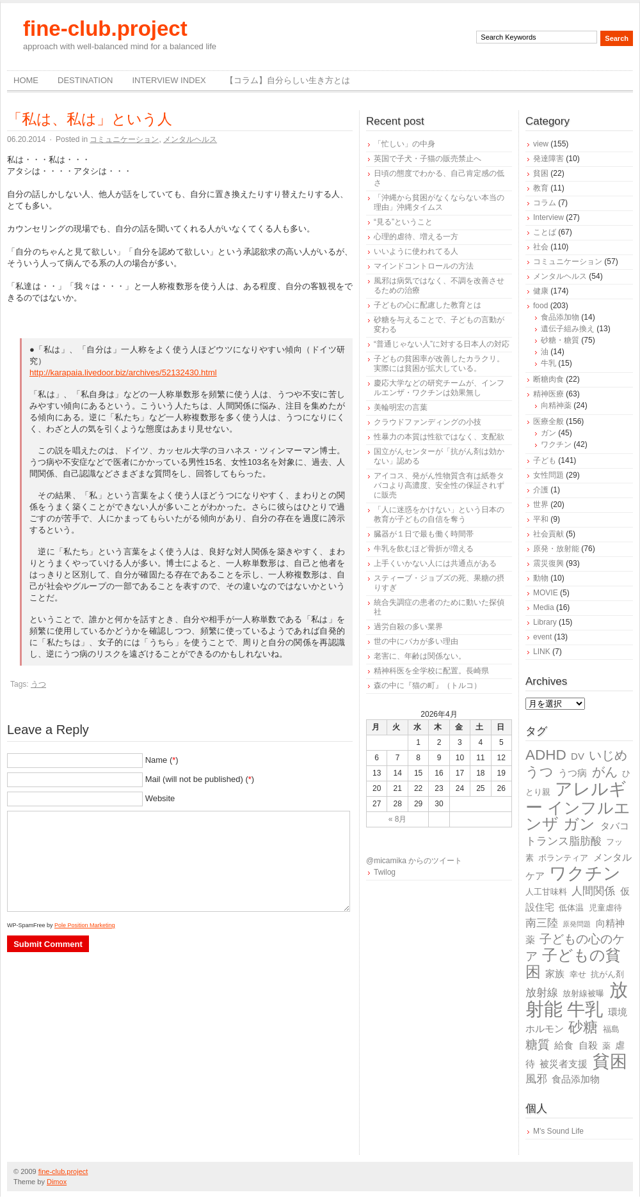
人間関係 (593, 891)
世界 (540, 504)
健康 (540, 290)
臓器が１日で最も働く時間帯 (424, 533)
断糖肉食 (548, 379)
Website (160, 798)
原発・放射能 (556, 548)
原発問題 (577, 924)
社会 (540, 246)
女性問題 (548, 475)
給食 (563, 1045)
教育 (540, 188)
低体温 (571, 907)
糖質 (537, 1044)
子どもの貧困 (573, 963)
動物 (540, 578)
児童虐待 (605, 907)
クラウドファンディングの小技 (427, 422)
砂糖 (583, 1027)
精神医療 (548, 393)
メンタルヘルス (190, 139)
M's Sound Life (558, 1131)
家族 (554, 973)
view (540, 143)
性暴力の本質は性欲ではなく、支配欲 (439, 436)
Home (25, 80)
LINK (541, 651)
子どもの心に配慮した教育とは (427, 305)
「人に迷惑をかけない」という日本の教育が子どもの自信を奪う (439, 514)
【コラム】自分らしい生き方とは (287, 80)
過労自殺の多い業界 (408, 626)
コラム (544, 202)
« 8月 (397, 819)
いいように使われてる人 (416, 251)
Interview (548, 217)
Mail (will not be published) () (200, 779)
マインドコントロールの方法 (424, 266)
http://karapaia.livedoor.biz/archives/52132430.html (123, 372)
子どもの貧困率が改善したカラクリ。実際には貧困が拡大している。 (439, 363)
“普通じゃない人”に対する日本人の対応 (441, 344)
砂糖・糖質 (560, 340)
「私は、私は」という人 (89, 119)
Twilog (385, 872)
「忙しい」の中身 (404, 143)
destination (85, 80)
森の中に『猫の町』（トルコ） (427, 685)
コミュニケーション (124, 139)
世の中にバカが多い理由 (416, 641)
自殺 (588, 1045)
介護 (540, 489)
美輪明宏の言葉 (401, 407)
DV (577, 756)
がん (605, 772)
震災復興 (548, 563)
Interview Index (168, 80)
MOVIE (545, 592)
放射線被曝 (583, 993)
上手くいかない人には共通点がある (435, 563)
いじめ (608, 755)
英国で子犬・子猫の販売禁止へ (427, 158)
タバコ (614, 825)
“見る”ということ (403, 221)
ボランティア (563, 858)
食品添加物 (560, 317)
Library (545, 622)
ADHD (545, 755)
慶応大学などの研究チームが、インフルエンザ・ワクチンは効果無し (439, 388)
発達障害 (548, 158)
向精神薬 (556, 405)
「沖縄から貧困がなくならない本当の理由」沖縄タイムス (439, 202)
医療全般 (548, 421)
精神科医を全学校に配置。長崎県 (431, 670)
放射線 (541, 993)
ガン (548, 432)
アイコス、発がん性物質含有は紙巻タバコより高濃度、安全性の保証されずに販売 (439, 485)
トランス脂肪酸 (563, 841)
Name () (162, 760)
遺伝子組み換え (568, 328)
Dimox (57, 1181)
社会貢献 (548, 533)
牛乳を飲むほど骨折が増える (424, 548)
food (540, 305)
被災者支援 (564, 1063)
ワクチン (556, 444)
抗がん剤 (607, 974)
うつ (38, 684)
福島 (611, 1029)
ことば (544, 232)
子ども (544, 460)
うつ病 (572, 772)
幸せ (578, 974)
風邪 (536, 1079)
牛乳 (548, 363)
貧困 (540, 173)
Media (543, 607)
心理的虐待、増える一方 (416, 236)
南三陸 (541, 923)
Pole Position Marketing (84, 925)
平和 (540, 519)
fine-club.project (105, 28)
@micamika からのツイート (414, 860)
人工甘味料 (546, 891)
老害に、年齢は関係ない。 (420, 656)
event (542, 636)
